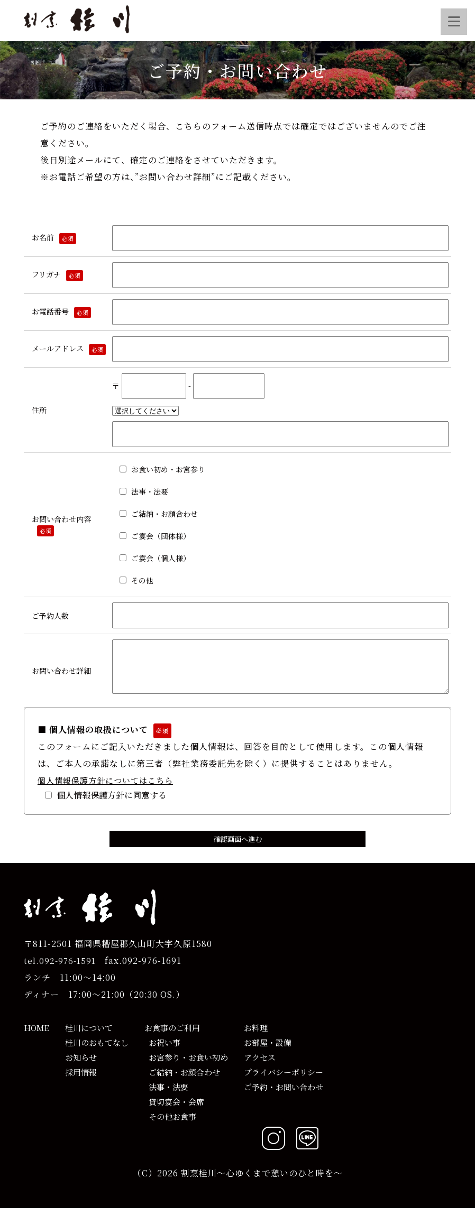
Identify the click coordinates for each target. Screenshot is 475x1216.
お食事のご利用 (172, 1035)
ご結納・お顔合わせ (182, 1079)
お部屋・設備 (267, 1050)
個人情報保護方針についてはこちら (105, 788)
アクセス (260, 1065)
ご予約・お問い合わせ (283, 1094)
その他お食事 (170, 1124)
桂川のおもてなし (97, 1050)
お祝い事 (162, 1050)
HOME (36, 1035)
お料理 (256, 1035)
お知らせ (81, 1065)
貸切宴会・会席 (174, 1109)
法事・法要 (166, 1094)
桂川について (89, 1035)
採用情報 (81, 1079)
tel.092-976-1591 (60, 968)
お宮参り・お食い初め (186, 1065)
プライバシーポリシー (283, 1079)
